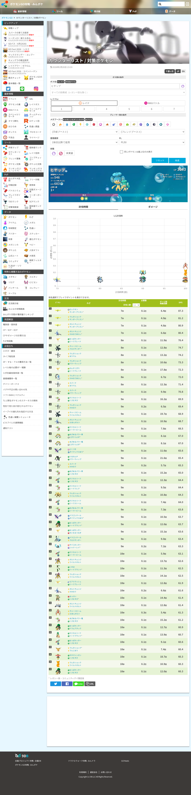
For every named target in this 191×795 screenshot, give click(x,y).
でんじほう (74, 650)
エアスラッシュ (75, 581)
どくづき (73, 449)
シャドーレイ (75, 547)
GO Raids (125, 760)
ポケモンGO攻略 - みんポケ (26, 4)
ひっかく (166, 174)
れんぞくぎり (75, 368)
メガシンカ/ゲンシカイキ (73, 119)
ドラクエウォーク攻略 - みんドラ (81, 760)
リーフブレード (75, 341)
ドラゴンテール (75, 515)
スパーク (73, 383)
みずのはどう (181, 176)
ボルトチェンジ (75, 324)
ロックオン (74, 309)
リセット (160, 160)
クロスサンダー (75, 348)
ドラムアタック (75, 628)
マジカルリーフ (75, 397)
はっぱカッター (75, 338)
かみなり (73, 407)
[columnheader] (58, 303)
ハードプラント (75, 525)
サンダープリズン (76, 312)
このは (72, 567)
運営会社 (93, 772)
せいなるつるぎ (75, 532)
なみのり (179, 174)
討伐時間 (83, 206)
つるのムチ (74, 456)
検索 (177, 160)
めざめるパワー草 (76, 434)
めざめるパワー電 (76, 441)
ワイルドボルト (75, 415)
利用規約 (83, 772)
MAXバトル (71, 81)
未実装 (69, 153)
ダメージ (153, 206)
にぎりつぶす (75, 437)
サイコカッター (75, 544)
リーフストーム (75, 503)
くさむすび (74, 400)
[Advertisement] (118, 719)
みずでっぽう (168, 176)
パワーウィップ (75, 363)
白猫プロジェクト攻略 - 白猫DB (28, 760)
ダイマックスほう (76, 452)
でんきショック (75, 316)
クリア (88, 119)
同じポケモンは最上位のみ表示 (138, 151)
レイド (60, 81)
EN (183, 71)
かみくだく (180, 179)
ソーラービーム (75, 429)
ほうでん (73, 356)
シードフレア (75, 488)
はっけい (73, 596)
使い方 (170, 71)
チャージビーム (75, 346)
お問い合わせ (106, 772)
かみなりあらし (75, 334)
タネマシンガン (75, 655)
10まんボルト (75, 422)
